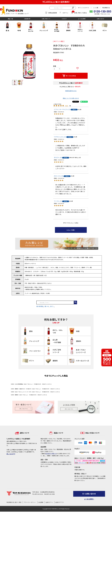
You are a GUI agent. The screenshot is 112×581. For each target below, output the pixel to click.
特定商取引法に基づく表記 (14, 502)
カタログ (64, 19)
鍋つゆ (47, 306)
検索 (72, 7)
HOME (12, 384)
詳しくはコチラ (11, 454)
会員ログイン (49, 502)
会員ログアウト (59, 502)
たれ (30, 392)
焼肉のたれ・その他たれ (25, 389)
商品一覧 (10, 19)
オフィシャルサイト (83, 8)
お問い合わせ (100, 19)
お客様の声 (27, 19)
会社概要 (40, 502)
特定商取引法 (106, 8)
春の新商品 (39, 306)
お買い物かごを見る (80, 13)
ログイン (65, 13)
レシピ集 (95, 8)
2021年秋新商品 (19, 384)
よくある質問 (81, 19)
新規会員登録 (52, 13)
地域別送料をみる (70, 91)
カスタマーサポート (51, 453)
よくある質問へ (89, 499)
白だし (52, 306)
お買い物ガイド (46, 19)
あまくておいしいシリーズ (21, 392)
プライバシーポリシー (30, 502)
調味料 (16, 389)
